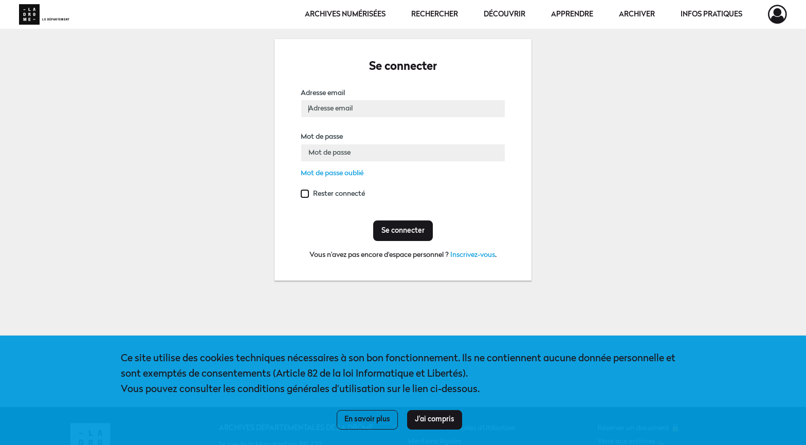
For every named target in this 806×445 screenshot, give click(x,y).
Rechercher (434, 14)
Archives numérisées (345, 14)
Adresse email (323, 93)
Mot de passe (322, 136)
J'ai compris (434, 419)
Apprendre (572, 14)
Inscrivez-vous (472, 254)
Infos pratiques (711, 14)
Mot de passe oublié (332, 173)
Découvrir (504, 14)
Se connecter (403, 230)
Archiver (637, 14)
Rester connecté (339, 193)
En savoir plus (367, 419)
